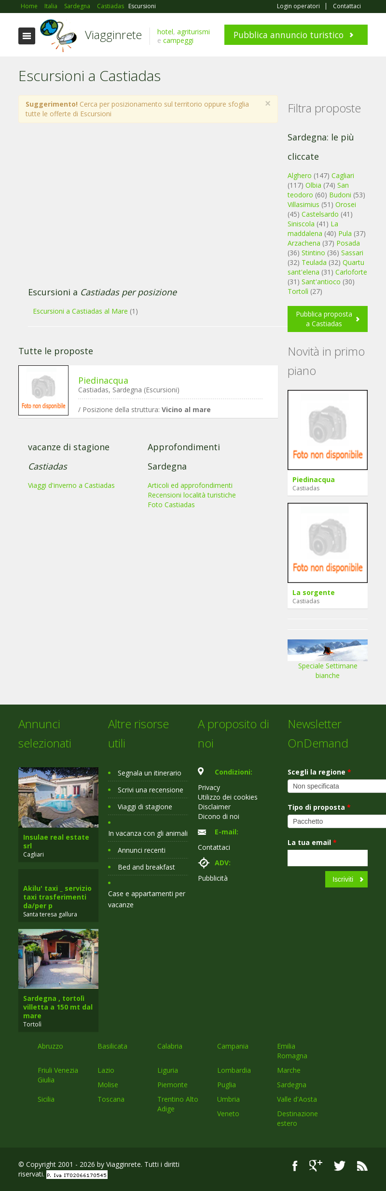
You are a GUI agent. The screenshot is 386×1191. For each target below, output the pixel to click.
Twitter (339, 1166)
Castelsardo (320, 214)
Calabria (169, 1046)
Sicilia (46, 1099)
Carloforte (351, 272)
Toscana (110, 1099)
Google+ (315, 1166)
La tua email (312, 842)
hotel (165, 31)
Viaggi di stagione (145, 806)
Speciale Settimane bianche (328, 662)
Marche (289, 1070)
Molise (107, 1084)
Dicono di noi (218, 816)
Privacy (209, 787)
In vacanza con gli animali (148, 833)
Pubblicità (213, 878)
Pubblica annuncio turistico (289, 35)
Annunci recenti (141, 850)
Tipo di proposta (319, 807)
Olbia (313, 185)
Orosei (345, 204)
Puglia (226, 1084)
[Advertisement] (143, 209)
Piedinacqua (103, 380)
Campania (232, 1046)
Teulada (314, 262)
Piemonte (172, 1084)
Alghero (300, 175)
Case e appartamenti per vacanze (146, 899)
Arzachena (304, 243)
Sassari (352, 252)
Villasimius (303, 204)
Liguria (167, 1070)
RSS (362, 1166)
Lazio (105, 1070)
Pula (345, 233)
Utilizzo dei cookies (228, 797)
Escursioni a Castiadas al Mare (80, 311)
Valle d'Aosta (297, 1099)
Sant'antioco (321, 281)
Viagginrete (113, 34)
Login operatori (298, 6)
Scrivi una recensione (150, 789)
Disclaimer (214, 806)
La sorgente (313, 592)
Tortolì (298, 291)
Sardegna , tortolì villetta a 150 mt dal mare (58, 1007)
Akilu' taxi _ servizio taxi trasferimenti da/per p (57, 897)
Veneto (228, 1113)
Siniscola (301, 223)
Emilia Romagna (292, 1050)
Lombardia (234, 1070)
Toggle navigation (26, 36)
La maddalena (313, 228)
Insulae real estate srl (56, 841)
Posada (348, 243)
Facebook (295, 1166)
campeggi (178, 40)
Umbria (228, 1099)
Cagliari (342, 175)
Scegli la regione (319, 771)
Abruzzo (50, 1046)
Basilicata (112, 1046)
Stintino (313, 252)
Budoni (340, 194)
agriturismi (193, 31)
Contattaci (347, 6)
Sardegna (291, 1084)
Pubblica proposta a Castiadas (324, 318)
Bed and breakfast (146, 867)
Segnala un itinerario (149, 772)
